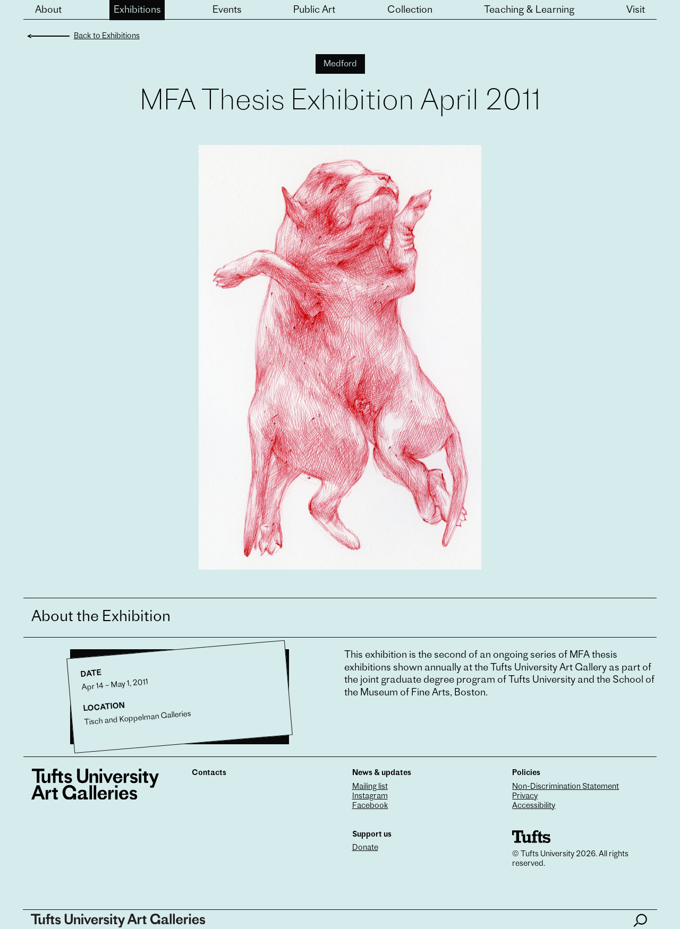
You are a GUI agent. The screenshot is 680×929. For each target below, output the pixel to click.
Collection (409, 10)
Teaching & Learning (529, 10)
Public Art (314, 10)
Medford (340, 64)
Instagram (370, 797)
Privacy (525, 797)
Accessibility (533, 806)
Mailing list (370, 787)
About (48, 10)
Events (227, 10)
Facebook (370, 806)
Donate (365, 848)
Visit (635, 10)
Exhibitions (137, 10)
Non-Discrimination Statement (565, 787)
